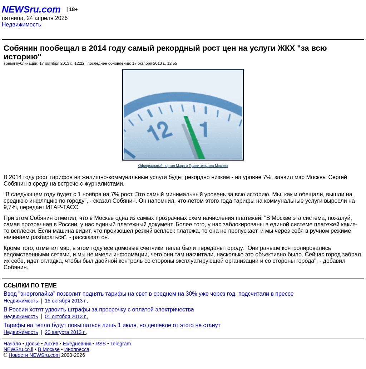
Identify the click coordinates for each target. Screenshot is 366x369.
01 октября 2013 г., (66, 316)
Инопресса (77, 349)
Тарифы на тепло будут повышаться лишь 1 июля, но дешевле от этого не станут (112, 325)
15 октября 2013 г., (66, 301)
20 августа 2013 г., (66, 332)
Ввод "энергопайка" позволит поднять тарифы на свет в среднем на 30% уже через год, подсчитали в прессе (149, 294)
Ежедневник (77, 343)
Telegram (120, 343)
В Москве (49, 349)
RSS (100, 343)
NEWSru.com (31, 9)
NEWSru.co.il (18, 349)
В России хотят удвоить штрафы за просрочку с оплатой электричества (99, 309)
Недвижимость (21, 24)
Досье (32, 343)
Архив (51, 343)
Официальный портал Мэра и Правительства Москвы (183, 166)
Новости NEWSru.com (34, 355)
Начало (12, 343)
